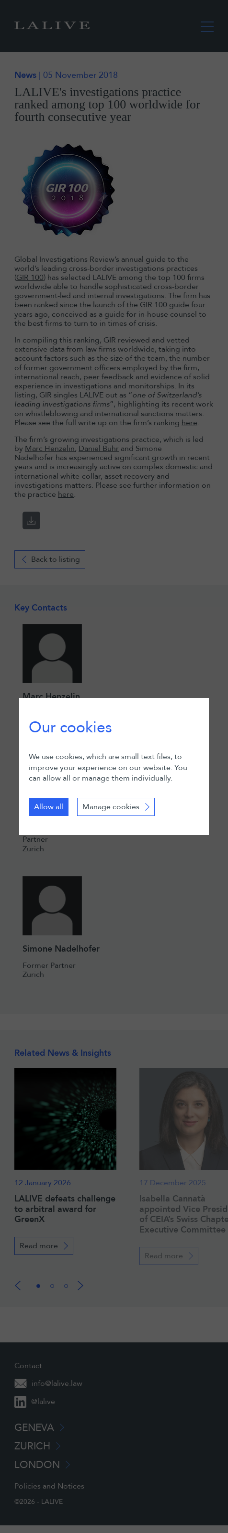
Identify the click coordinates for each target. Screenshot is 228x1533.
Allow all (48, 807)
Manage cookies (110, 807)
